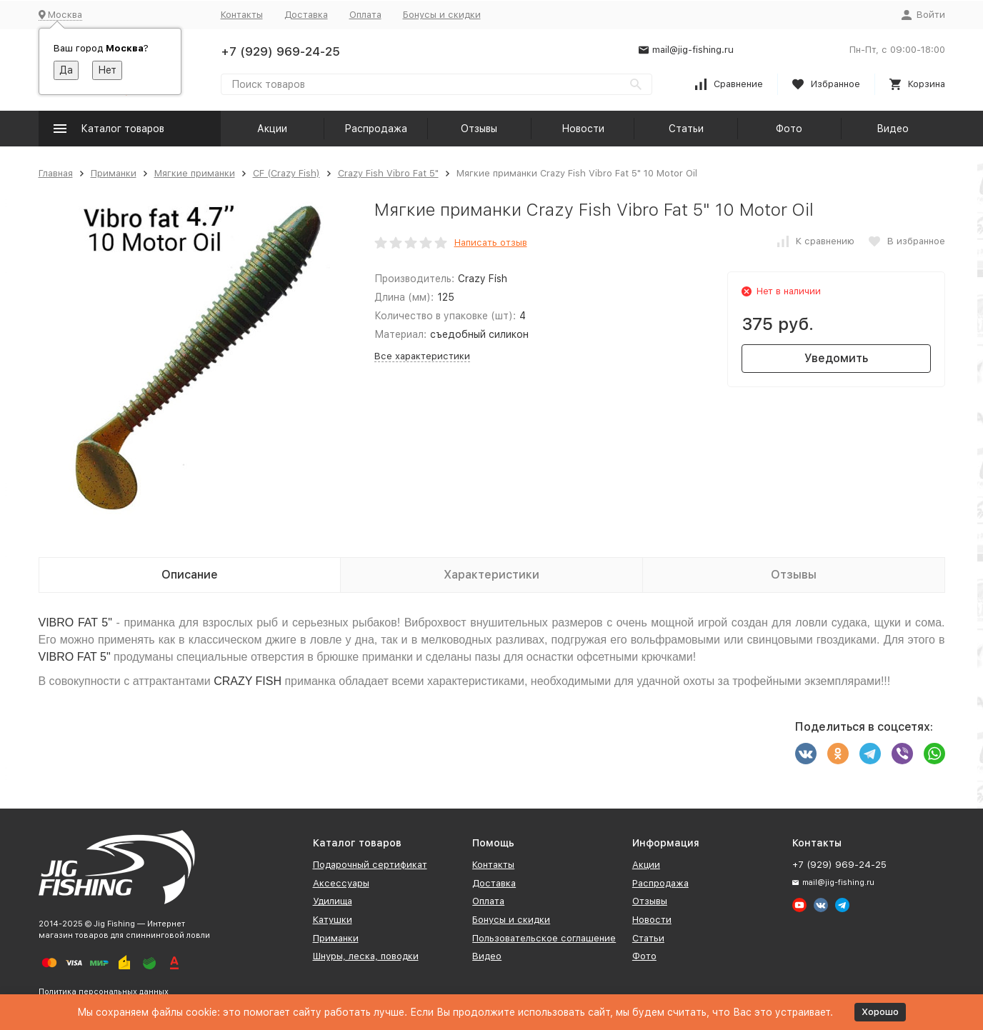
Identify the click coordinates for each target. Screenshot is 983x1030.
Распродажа (375, 128)
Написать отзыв (490, 242)
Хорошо (880, 1011)
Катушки (332, 919)
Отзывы (479, 128)
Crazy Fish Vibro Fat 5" (388, 173)
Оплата (365, 14)
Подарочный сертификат (370, 864)
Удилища (332, 901)
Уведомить (836, 358)
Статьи (686, 128)
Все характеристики (422, 356)
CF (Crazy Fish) (286, 173)
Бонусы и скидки (442, 14)
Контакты (242, 14)
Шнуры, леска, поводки (366, 956)
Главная (56, 173)
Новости (583, 128)
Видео (893, 128)
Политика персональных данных (104, 991)
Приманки (113, 173)
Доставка (306, 14)
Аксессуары (341, 883)
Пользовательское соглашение (544, 938)
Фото (789, 128)
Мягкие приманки (194, 173)
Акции (272, 128)
